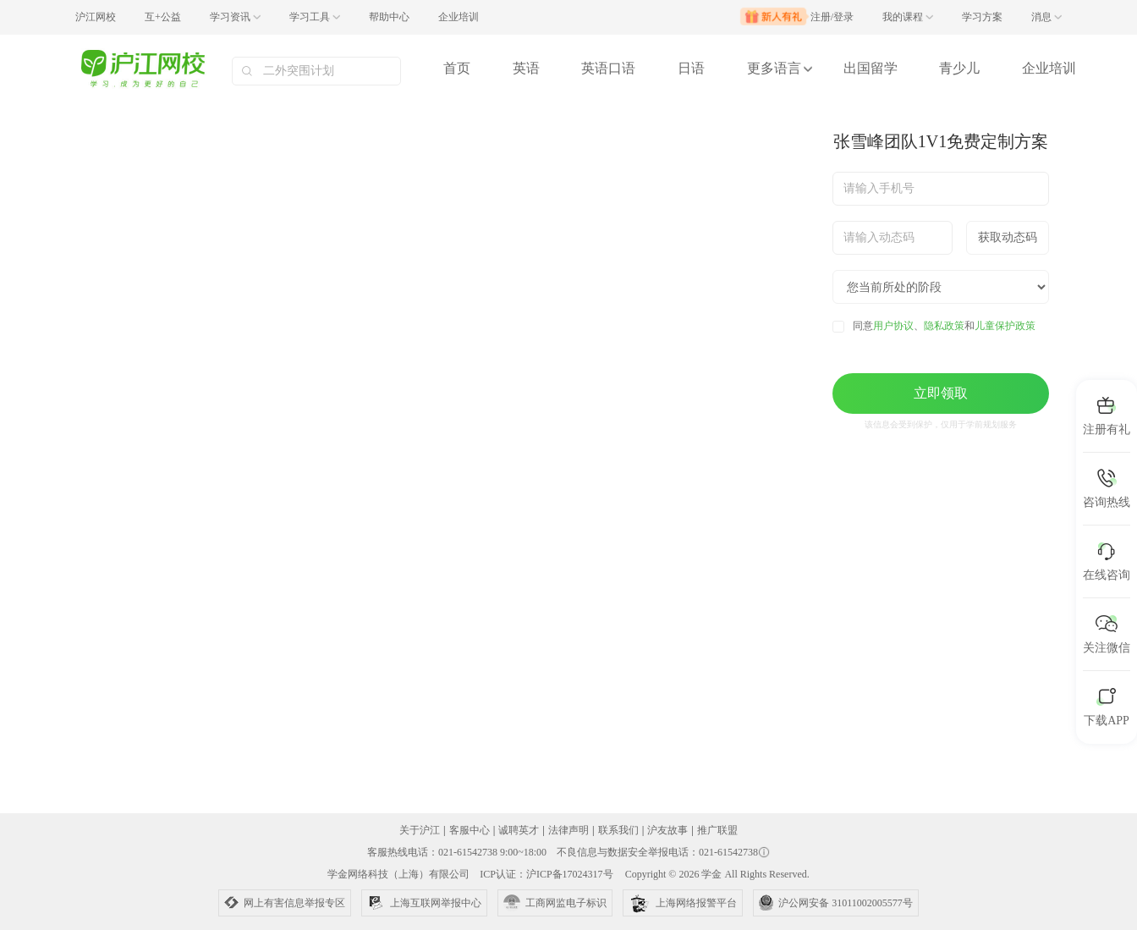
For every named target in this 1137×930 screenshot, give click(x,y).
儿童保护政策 (1005, 326)
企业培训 (458, 17)
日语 (691, 68)
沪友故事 (667, 830)
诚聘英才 (518, 830)
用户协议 (893, 326)
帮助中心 (389, 17)
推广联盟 (717, 830)
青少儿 (959, 68)
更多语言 (774, 68)
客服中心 (469, 830)
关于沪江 (419, 830)
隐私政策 (944, 326)
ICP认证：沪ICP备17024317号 (546, 874)
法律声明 (568, 830)
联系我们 (618, 830)
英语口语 (608, 68)
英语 (526, 68)
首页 (456, 68)
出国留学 (870, 68)
